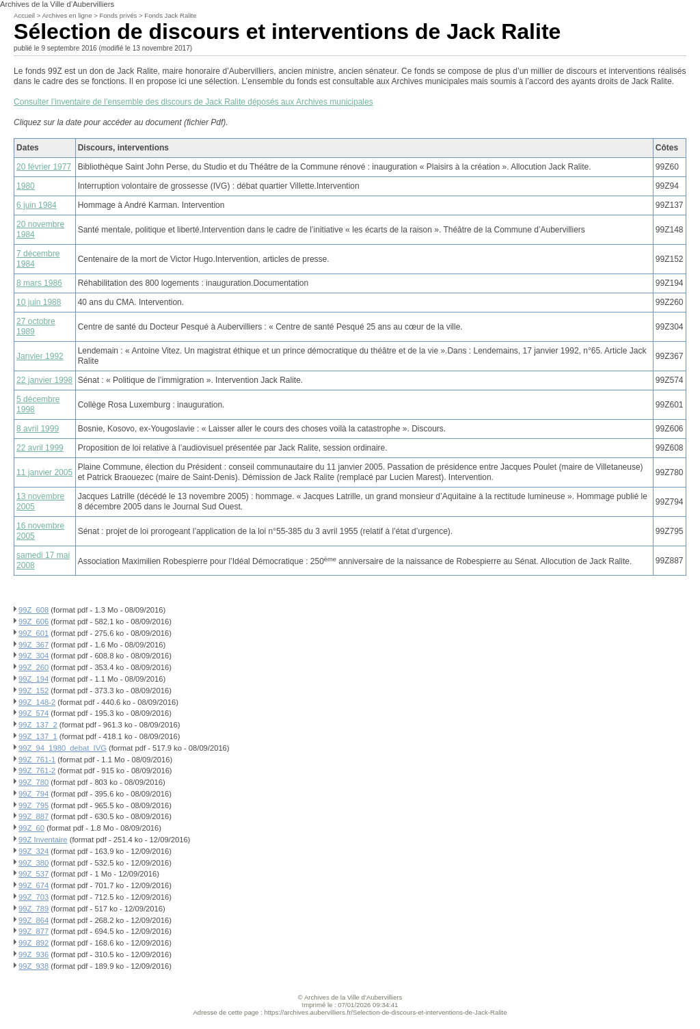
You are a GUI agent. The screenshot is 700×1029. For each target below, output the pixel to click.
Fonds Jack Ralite (170, 15)
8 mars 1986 (39, 283)
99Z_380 (33, 863)
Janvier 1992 (40, 356)
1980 (25, 186)
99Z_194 (33, 679)
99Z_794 (33, 794)
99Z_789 (33, 909)
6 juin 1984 (36, 205)
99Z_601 (33, 633)
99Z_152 (33, 690)
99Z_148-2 (36, 702)
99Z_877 (33, 931)
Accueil (24, 15)
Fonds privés (118, 15)
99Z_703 (33, 897)
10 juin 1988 (38, 302)
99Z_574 (33, 713)
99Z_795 (33, 805)
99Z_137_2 (37, 725)
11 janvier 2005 (44, 472)
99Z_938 (33, 966)
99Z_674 (33, 885)
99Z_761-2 (36, 770)
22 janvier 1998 (44, 380)
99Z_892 (33, 943)
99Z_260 (33, 667)
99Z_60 (31, 828)
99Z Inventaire (43, 840)
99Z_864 (33, 920)
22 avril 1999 (40, 448)
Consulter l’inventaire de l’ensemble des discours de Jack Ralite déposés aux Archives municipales (193, 102)
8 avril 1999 (37, 428)
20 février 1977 (43, 167)
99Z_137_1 (37, 736)
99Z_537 (33, 874)
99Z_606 (33, 621)
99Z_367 (33, 645)
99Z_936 (33, 954)
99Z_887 (33, 816)
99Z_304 (33, 656)
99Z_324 (33, 851)
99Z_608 (33, 610)
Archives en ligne (67, 15)
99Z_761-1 (36, 760)
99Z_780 (33, 782)
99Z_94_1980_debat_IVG (62, 748)
